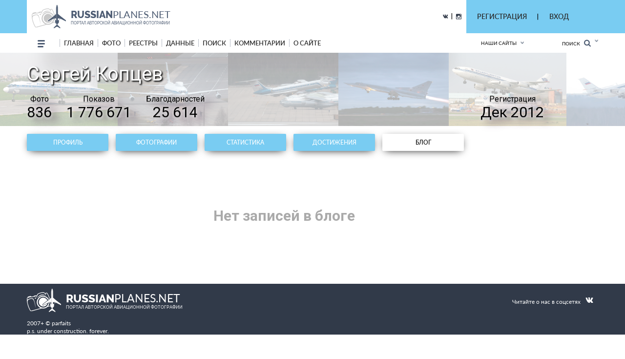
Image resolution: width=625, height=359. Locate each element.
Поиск (576, 43)
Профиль (68, 142)
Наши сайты (499, 43)
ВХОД (559, 16)
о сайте (307, 43)
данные (180, 43)
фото (111, 43)
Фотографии (156, 142)
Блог (423, 142)
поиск (214, 43)
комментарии (259, 43)
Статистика (245, 142)
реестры (143, 43)
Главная (79, 43)
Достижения (334, 142)
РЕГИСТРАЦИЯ (502, 16)
